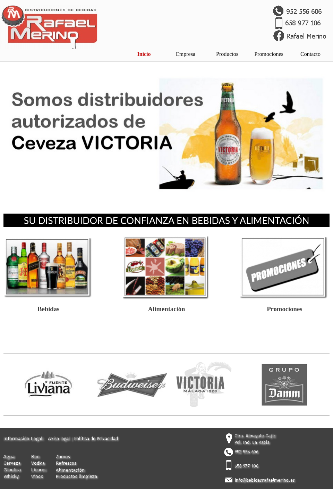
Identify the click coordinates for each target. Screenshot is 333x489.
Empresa (185, 54)
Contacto (310, 54)
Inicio (144, 54)
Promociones (268, 54)
